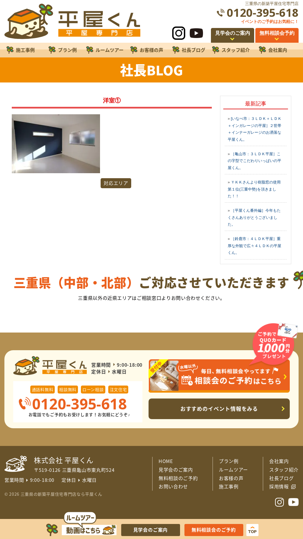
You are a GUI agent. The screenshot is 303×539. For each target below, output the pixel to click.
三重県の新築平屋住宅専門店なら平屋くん (61, 494)
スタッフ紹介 (284, 469)
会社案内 (279, 460)
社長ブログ (281, 478)
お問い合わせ (173, 486)
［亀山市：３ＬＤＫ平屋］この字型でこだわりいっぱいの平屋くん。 (254, 161)
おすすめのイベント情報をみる (219, 409)
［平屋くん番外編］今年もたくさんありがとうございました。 (254, 217)
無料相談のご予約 (178, 478)
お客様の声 (231, 478)
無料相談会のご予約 (214, 529)
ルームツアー (233, 469)
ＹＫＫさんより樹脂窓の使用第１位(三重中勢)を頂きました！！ (254, 189)
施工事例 (229, 486)
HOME (166, 460)
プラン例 (229, 460)
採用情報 (279, 486)
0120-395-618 (263, 12)
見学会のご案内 (176, 469)
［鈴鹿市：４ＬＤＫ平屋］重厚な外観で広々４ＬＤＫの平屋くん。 (254, 246)
